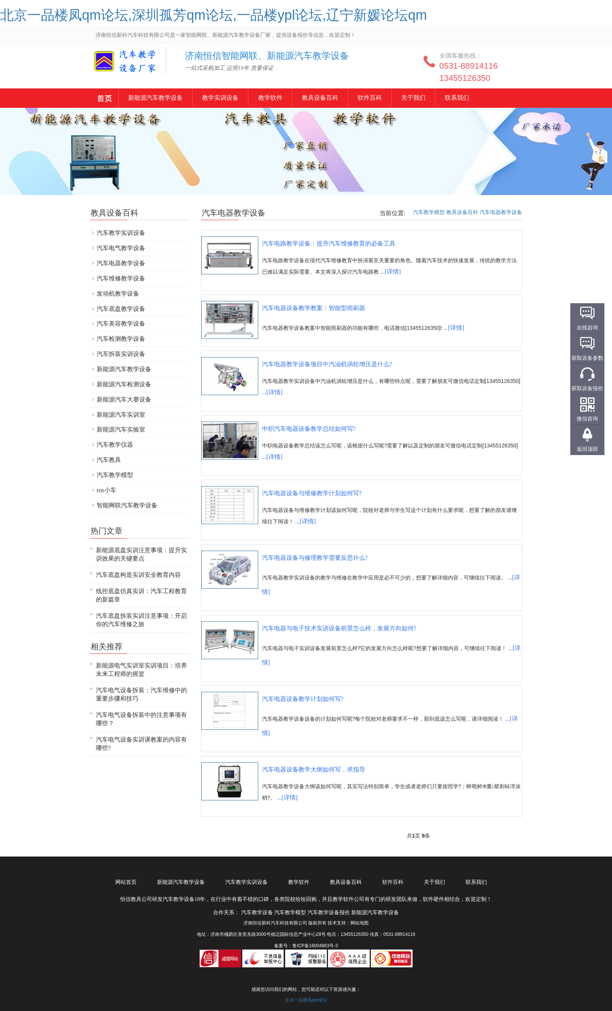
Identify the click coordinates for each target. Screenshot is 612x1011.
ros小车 (106, 490)
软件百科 (395, 97)
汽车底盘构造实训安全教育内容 (138, 575)
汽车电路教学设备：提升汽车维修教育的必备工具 (328, 243)
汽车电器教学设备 (501, 212)
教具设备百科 (340, 97)
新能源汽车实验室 (121, 429)
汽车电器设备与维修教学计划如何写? (312, 493)
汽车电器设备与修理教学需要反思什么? (315, 557)
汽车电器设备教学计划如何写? (303, 699)
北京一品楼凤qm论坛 (306, 1000)
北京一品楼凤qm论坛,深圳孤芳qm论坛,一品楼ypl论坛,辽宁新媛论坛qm (213, 15)
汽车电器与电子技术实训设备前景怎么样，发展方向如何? (339, 628)
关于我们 (443, 97)
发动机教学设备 (118, 293)
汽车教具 (109, 460)
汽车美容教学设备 (121, 323)
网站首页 (126, 882)
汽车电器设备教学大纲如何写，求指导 (313, 769)
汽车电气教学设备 (121, 248)
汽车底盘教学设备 (121, 309)
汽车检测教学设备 (121, 338)
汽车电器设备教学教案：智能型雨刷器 (313, 308)
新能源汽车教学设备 (105, 99)
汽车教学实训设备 (121, 233)
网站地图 (359, 923)
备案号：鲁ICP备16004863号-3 (306, 945)
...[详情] (390, 271)
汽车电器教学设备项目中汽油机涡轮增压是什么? (327, 364)
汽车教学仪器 (115, 444)
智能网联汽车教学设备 (127, 505)
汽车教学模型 (429, 212)
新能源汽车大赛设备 (124, 399)
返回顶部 (587, 449)
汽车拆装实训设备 (121, 354)
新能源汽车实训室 (121, 414)
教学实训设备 (231, 97)
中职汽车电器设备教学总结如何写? (309, 428)
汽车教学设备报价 (329, 912)
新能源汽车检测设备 (124, 384)
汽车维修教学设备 (121, 278)
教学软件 (285, 97)
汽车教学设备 (113, 66)
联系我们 (491, 97)
